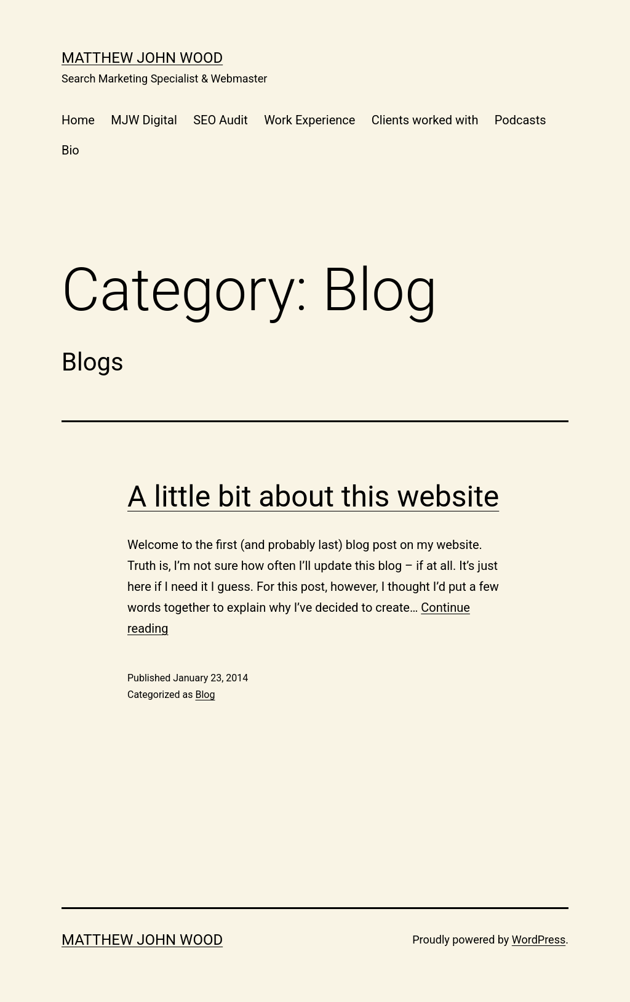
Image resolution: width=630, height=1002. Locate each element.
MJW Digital (144, 120)
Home (78, 120)
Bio (70, 150)
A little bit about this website (313, 496)
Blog (205, 694)
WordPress (538, 939)
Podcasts (520, 120)
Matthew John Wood (142, 57)
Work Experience (309, 120)
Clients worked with (425, 120)
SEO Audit (220, 120)
